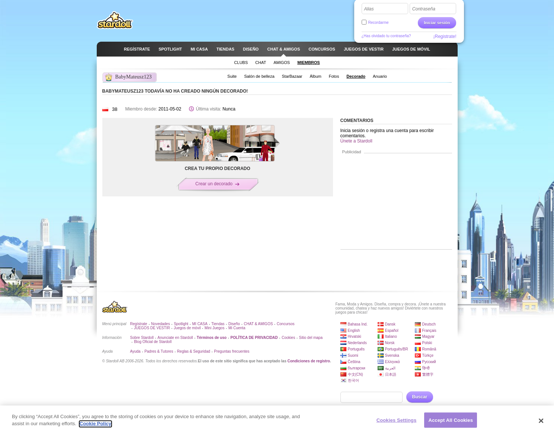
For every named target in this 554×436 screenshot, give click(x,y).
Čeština (354, 362)
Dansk (390, 324)
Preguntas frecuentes (231, 351)
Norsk (390, 343)
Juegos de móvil (187, 328)
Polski (427, 343)
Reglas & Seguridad (193, 351)
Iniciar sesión (437, 22)
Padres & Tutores (158, 351)
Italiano (391, 336)
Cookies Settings (397, 423)
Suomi (353, 355)
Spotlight (181, 324)
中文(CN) (355, 374)
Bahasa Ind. (358, 324)
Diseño (234, 324)
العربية (390, 368)
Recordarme (378, 22)
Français (429, 330)
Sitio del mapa (311, 338)
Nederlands (357, 343)
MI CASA (200, 324)
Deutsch (429, 324)
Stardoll (115, 20)
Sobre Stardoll (142, 338)
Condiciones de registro (308, 361)
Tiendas (217, 324)
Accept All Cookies (450, 423)
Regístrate (138, 324)
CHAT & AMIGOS (258, 324)
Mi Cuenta (237, 328)
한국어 (353, 380)
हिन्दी (426, 368)
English (354, 330)
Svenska (392, 355)
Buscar (419, 397)
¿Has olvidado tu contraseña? (386, 36)
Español (391, 330)
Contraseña (423, 9)
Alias (369, 9)
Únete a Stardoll (356, 141)
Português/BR (396, 349)
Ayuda (135, 351)
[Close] (541, 424)
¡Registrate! (444, 36)
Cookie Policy (95, 427)
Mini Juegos (214, 328)
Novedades (160, 324)
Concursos (286, 324)
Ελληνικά (392, 362)
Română (429, 349)
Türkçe (428, 355)
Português (356, 349)
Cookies (288, 338)
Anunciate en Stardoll (175, 338)
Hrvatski (354, 336)
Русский (429, 362)
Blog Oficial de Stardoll (153, 342)
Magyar (428, 336)
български (356, 368)
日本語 (390, 374)
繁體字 (427, 374)
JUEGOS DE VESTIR (152, 328)
